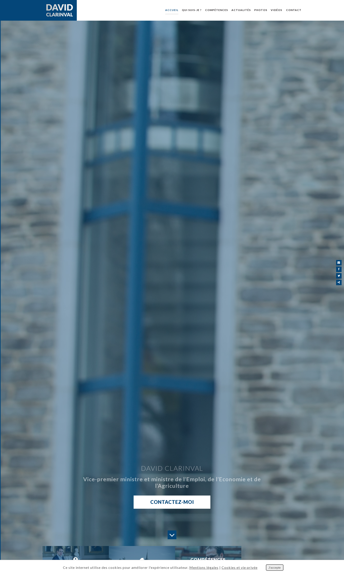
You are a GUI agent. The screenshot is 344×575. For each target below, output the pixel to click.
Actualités (241, 10)
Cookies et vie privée (240, 567)
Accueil (171, 10)
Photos (260, 10)
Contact (293, 10)
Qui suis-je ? (192, 10)
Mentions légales (204, 567)
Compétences (216, 10)
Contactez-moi (172, 502)
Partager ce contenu (339, 282)
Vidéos (276, 10)
